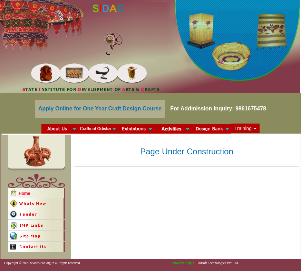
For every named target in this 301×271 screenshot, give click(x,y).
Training (245, 128)
